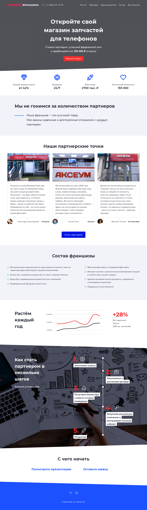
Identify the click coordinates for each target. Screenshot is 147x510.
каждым (102, 120)
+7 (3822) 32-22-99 (53, 5)
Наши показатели (108, 5)
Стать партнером (74, 234)
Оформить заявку (73, 58)
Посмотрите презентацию (51, 469)
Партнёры (93, 5)
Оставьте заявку (95, 469)
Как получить (134, 5)
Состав (122, 5)
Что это (83, 5)
